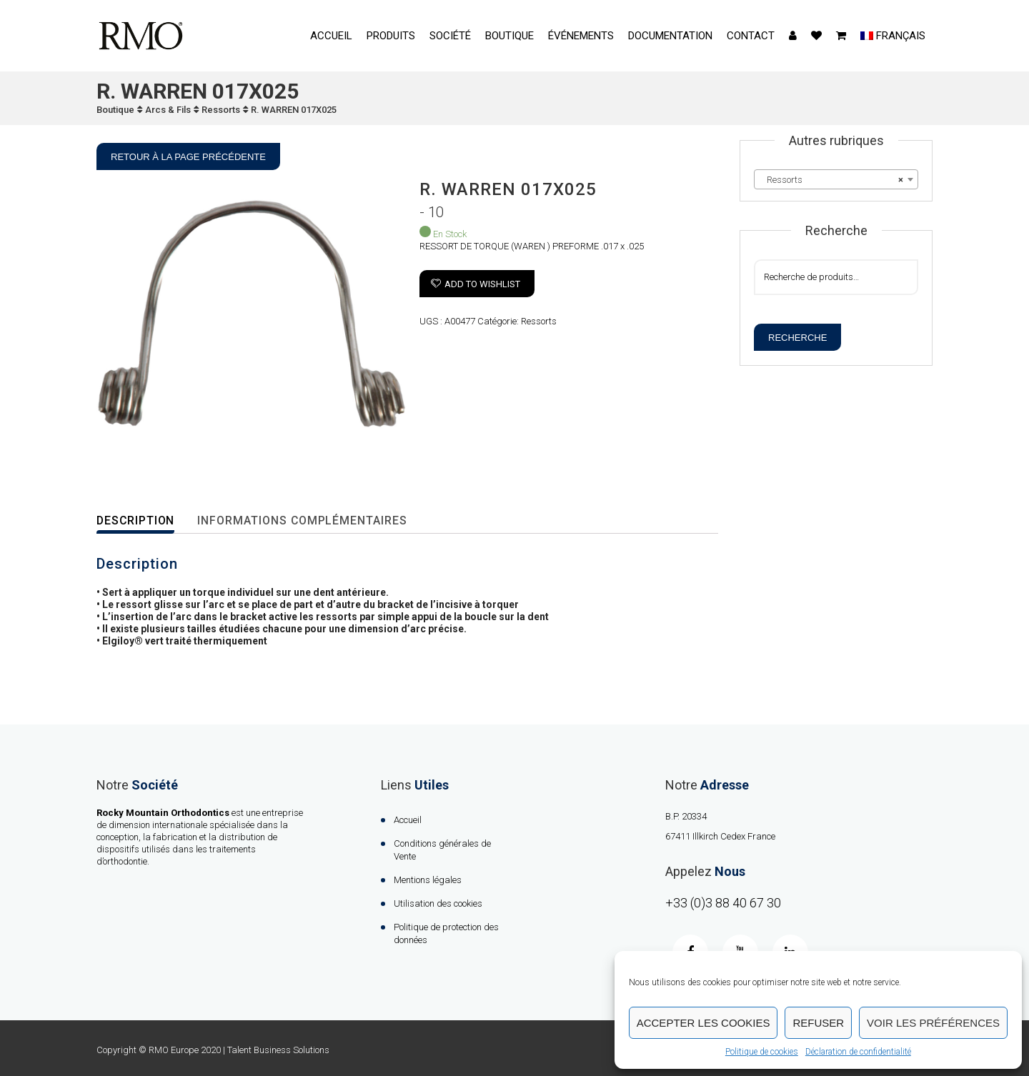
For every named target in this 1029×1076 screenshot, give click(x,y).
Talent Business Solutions (278, 1050)
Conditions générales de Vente (442, 850)
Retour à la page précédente (188, 156)
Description (136, 520)
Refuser (818, 1023)
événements (581, 35)
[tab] (145, 521)
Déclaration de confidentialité (858, 1052)
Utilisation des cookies (438, 903)
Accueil (331, 35)
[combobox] (836, 179)
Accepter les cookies (703, 1023)
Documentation (670, 35)
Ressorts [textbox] (831, 180)
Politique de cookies (761, 1052)
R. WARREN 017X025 (294, 109)
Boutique (509, 35)
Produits (391, 35)
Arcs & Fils (168, 109)
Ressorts (221, 109)
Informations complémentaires (305, 520)
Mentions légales (428, 880)
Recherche (797, 337)
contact (751, 35)
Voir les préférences (933, 1023)
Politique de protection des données (446, 933)
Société (450, 35)
